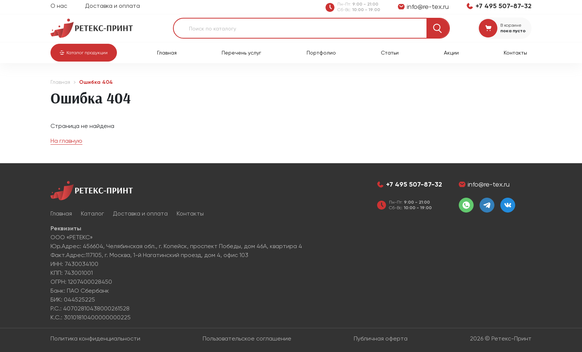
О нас (58, 5)
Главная (167, 53)
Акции (451, 53)
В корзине (510, 25)
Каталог (92, 213)
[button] (83, 53)
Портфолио (321, 53)
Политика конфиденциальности (95, 338)
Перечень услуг (241, 53)
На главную (66, 140)
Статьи (390, 53)
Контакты (515, 53)
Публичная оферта (381, 338)
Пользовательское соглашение (247, 338)
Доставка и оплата (112, 5)
